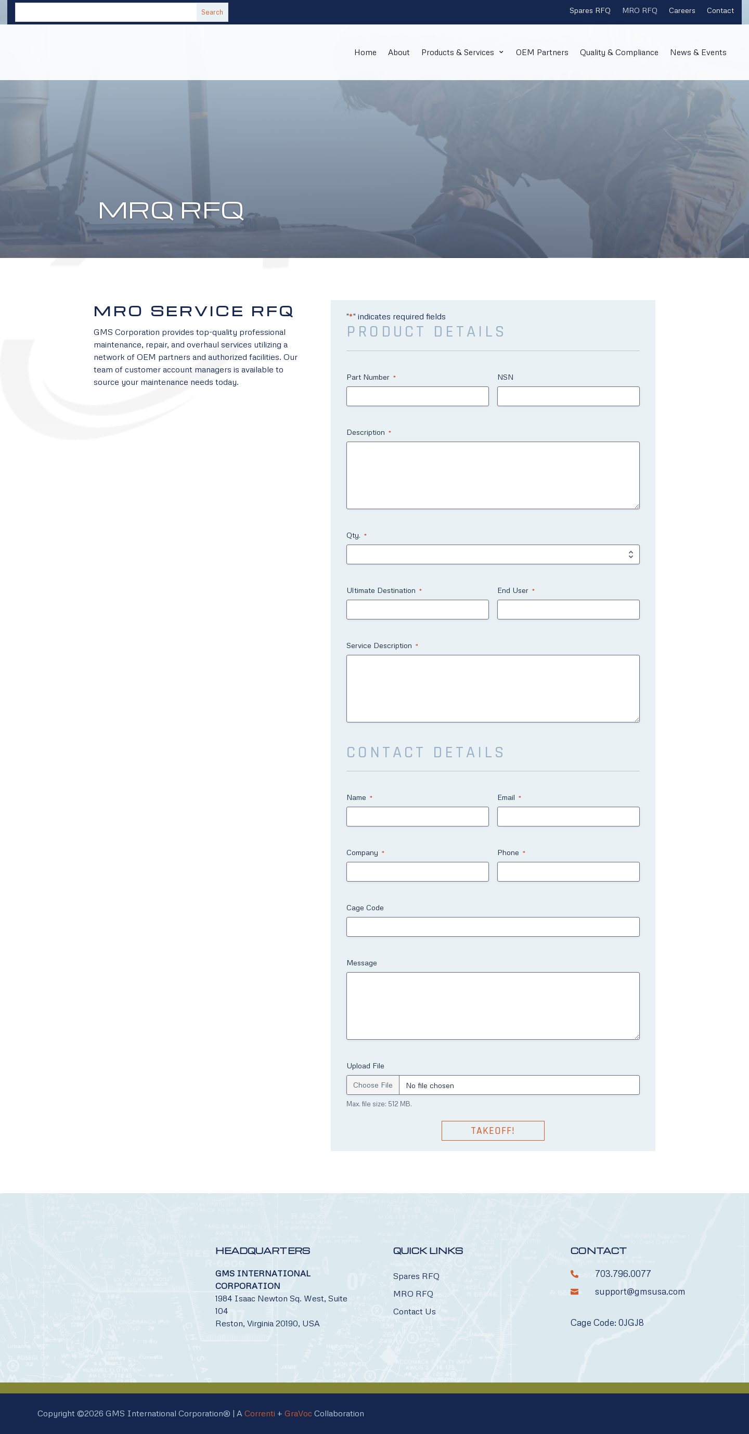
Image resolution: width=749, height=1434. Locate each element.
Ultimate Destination (384, 590)
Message (361, 962)
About (390, 52)
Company (365, 852)
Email (509, 797)
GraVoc (298, 1413)
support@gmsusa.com (640, 1291)
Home (355, 52)
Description (368, 432)
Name (359, 797)
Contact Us (414, 1311)
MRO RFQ (639, 11)
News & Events (698, 52)
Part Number (371, 377)
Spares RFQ (590, 11)
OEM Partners (538, 52)
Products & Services (451, 52)
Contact (720, 11)
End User (516, 590)
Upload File (365, 1065)
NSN (505, 376)
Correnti (259, 1413)
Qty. (356, 535)
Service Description (382, 645)
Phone (511, 852)
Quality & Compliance (617, 52)
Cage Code (365, 907)
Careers (682, 11)
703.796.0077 (623, 1273)
